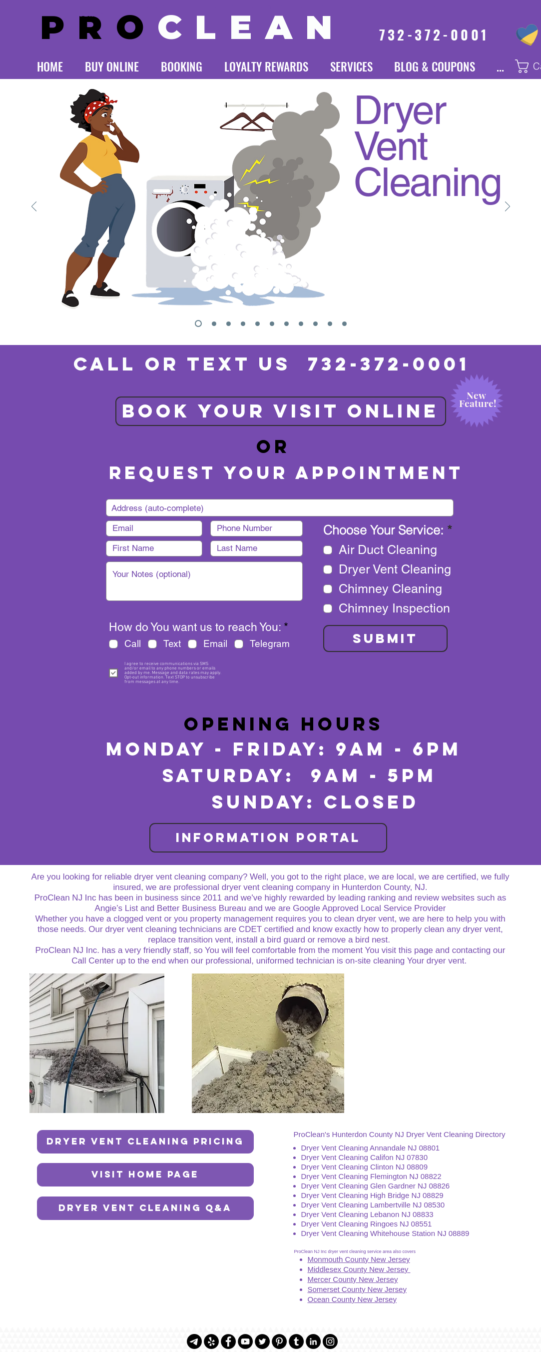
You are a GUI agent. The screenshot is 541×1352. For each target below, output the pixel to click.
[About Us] (330, 324)
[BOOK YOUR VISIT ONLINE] (280, 411)
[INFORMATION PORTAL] (268, 837)
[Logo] (214, 324)
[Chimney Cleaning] (243, 324)
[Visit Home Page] (145, 1174)
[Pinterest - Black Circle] (279, 1341)
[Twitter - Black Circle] (262, 1341)
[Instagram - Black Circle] (330, 1341)
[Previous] (33, 207)
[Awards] (315, 324)
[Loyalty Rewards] (257, 324)
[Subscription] (272, 324)
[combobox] (280, 507)
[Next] (507, 207)
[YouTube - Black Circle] (245, 1341)
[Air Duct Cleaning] (228, 324)
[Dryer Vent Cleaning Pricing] (145, 1142)
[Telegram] (194, 1341)
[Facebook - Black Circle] (228, 1341)
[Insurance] (301, 324)
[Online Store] (286, 324)
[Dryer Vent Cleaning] (198, 323)
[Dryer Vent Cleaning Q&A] (145, 1208)
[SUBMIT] (385, 638)
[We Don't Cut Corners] (344, 324)
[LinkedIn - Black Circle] (313, 1341)
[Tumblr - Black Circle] (296, 1341)
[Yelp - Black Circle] (211, 1341)
